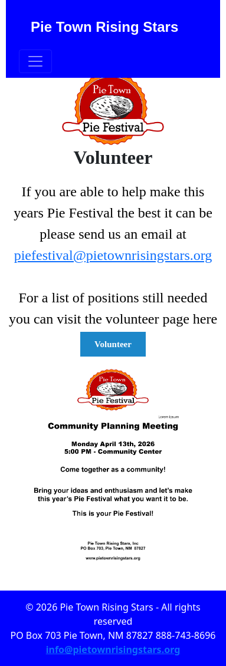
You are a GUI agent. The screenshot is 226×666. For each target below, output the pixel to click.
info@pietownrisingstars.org (113, 649)
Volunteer (113, 344)
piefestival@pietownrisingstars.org (113, 255)
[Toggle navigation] (35, 61)
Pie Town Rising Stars (104, 27)
